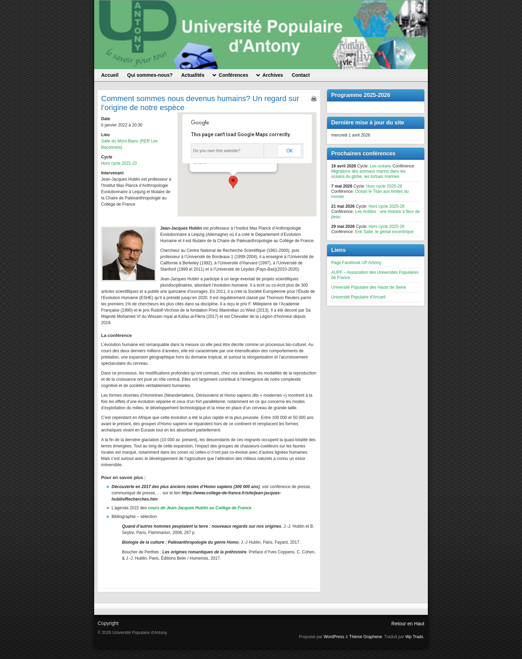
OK (289, 151)
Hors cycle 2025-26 (384, 186)
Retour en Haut (407, 623)
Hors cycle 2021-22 (119, 163)
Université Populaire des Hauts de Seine (368, 287)
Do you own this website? (216, 150)
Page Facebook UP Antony (356, 262)
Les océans (380, 166)
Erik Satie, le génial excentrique (384, 231)
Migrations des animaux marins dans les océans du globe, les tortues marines (368, 174)
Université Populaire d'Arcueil (358, 297)
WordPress (334, 636)
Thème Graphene (365, 636)
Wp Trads (414, 636)
